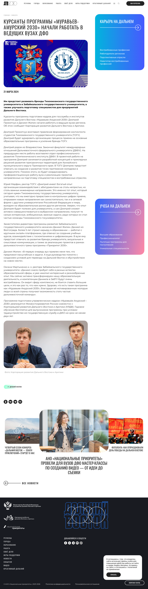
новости (14, 15)
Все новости (21, 483)
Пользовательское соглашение (87, 584)
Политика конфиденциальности (58, 584)
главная (7, 15)
